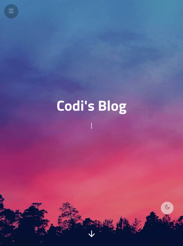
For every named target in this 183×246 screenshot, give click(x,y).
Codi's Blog (91, 105)
